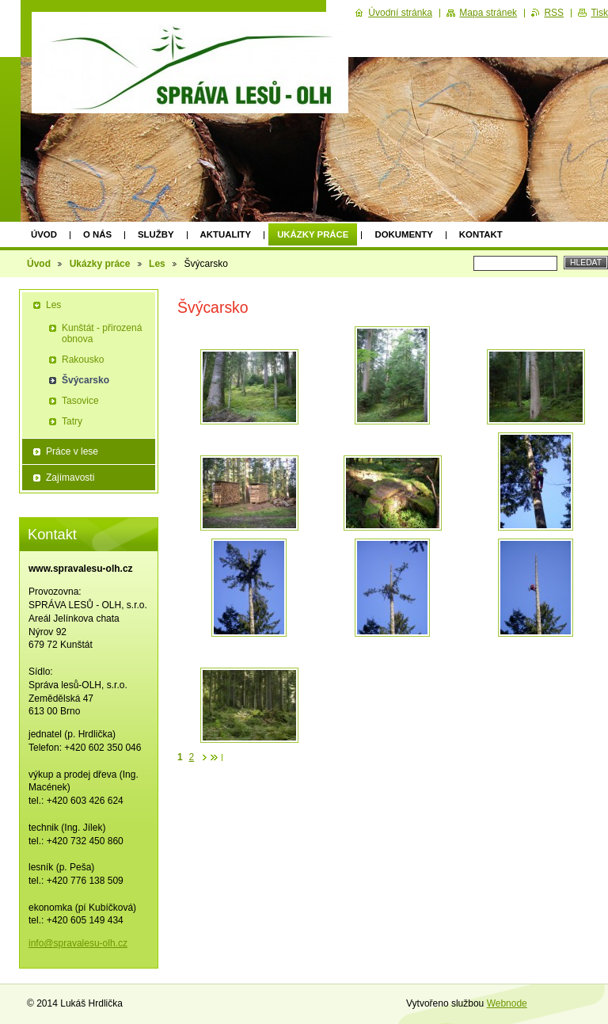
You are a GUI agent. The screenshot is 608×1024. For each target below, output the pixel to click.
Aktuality (226, 234)
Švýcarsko (85, 380)
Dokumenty (403, 234)
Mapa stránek (488, 12)
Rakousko (83, 359)
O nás (97, 234)
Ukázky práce (312, 234)
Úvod (44, 234)
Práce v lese (72, 451)
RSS (554, 12)
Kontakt (481, 234)
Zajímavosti (70, 477)
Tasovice (80, 400)
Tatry (72, 421)
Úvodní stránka (400, 12)
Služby (156, 234)
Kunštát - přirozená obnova (102, 333)
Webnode (507, 1003)
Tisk (599, 12)
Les (157, 263)
